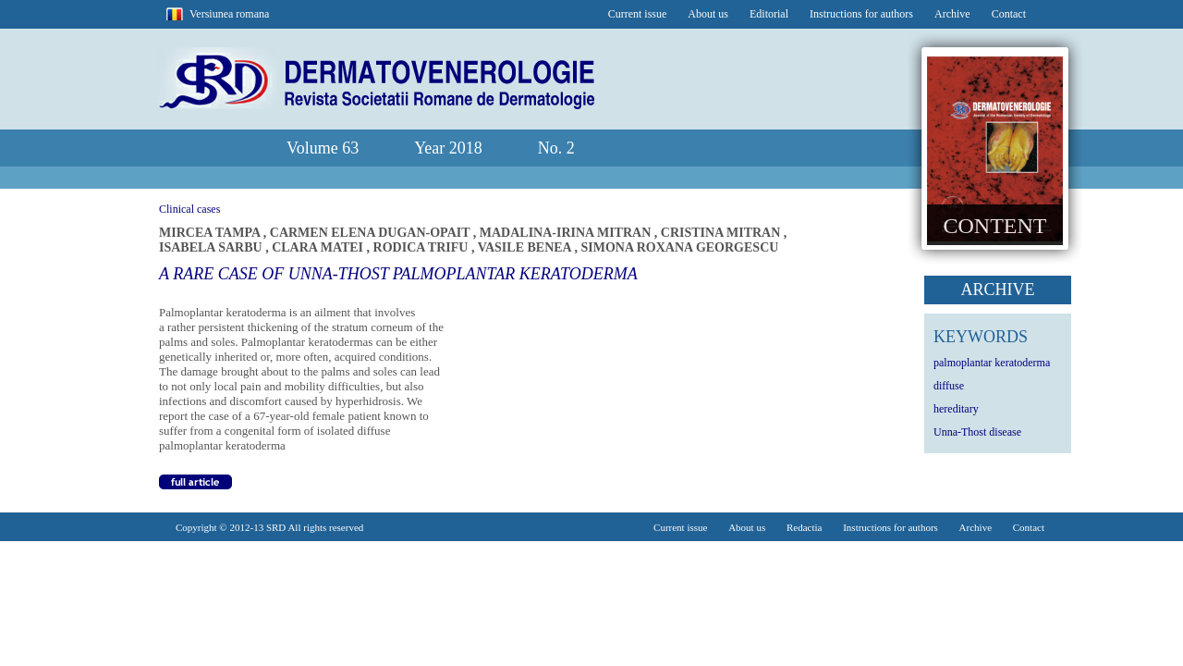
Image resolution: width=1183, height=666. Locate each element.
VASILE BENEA (526, 247)
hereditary (956, 408)
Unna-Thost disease (977, 432)
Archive (952, 13)
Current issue (637, 13)
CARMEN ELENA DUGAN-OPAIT (371, 233)
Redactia (804, 527)
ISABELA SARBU (212, 247)
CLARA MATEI (319, 247)
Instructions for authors (861, 13)
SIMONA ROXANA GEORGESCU (679, 247)
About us (708, 13)
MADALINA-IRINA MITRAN (567, 233)
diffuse (948, 385)
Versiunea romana (229, 13)
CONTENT (995, 226)
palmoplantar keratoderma (991, 362)
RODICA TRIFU (422, 247)
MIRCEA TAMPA (211, 233)
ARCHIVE (998, 289)
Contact (1009, 13)
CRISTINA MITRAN (722, 233)
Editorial (769, 13)
